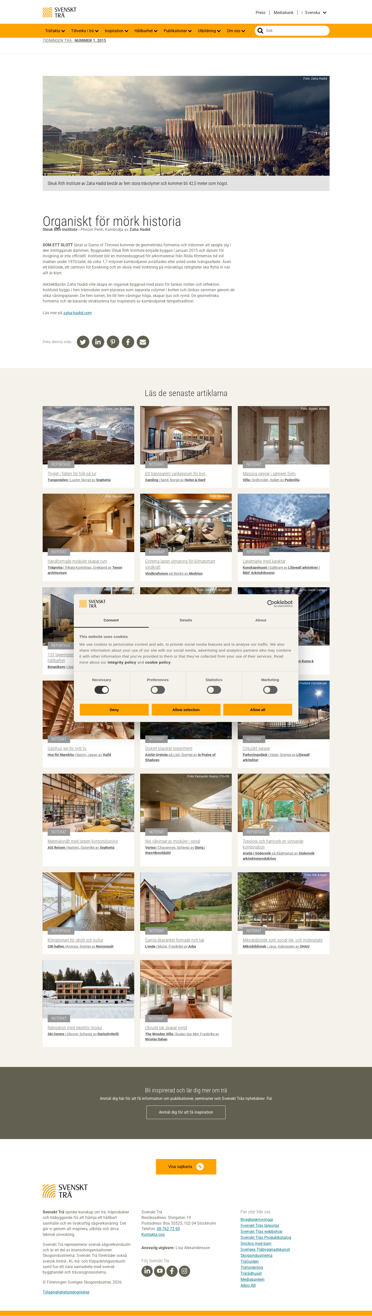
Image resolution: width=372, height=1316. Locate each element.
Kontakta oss (153, 1234)
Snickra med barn (256, 1243)
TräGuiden (250, 1261)
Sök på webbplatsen (260, 31)
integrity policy (122, 662)
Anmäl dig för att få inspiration (186, 1112)
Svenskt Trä (60, 12)
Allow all (257, 710)
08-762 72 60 (168, 1229)
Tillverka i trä (83, 30)
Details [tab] (186, 620)
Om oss (234, 30)
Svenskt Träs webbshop (261, 1231)
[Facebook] (172, 1271)
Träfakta (53, 30)
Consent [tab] (111, 620)
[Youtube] (159, 1271)
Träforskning (252, 1267)
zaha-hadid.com (77, 312)
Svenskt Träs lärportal (260, 1225)
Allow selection (186, 710)
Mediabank (283, 12)
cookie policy (158, 662)
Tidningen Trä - (74, 40)
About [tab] (260, 620)
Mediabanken (252, 1279)
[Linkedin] (147, 1271)
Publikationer (176, 30)
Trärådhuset (251, 1273)
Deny (114, 710)
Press (260, 12)
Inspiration (114, 30)
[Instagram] (184, 1271)
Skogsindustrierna (256, 1255)
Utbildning (207, 30)
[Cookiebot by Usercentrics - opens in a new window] (271, 603)
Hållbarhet (144, 30)
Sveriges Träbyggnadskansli (265, 1249)
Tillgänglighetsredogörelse (66, 1292)
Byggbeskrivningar (257, 1219)
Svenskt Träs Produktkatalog (266, 1237)
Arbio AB (248, 1285)
